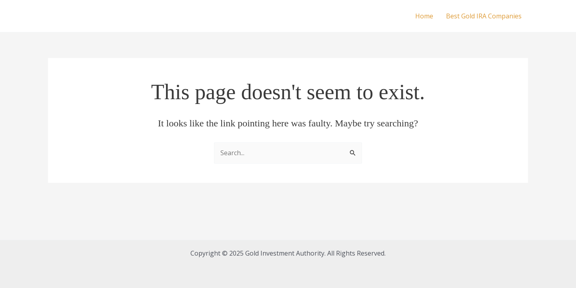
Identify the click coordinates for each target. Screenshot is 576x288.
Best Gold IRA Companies (484, 16)
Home (424, 16)
